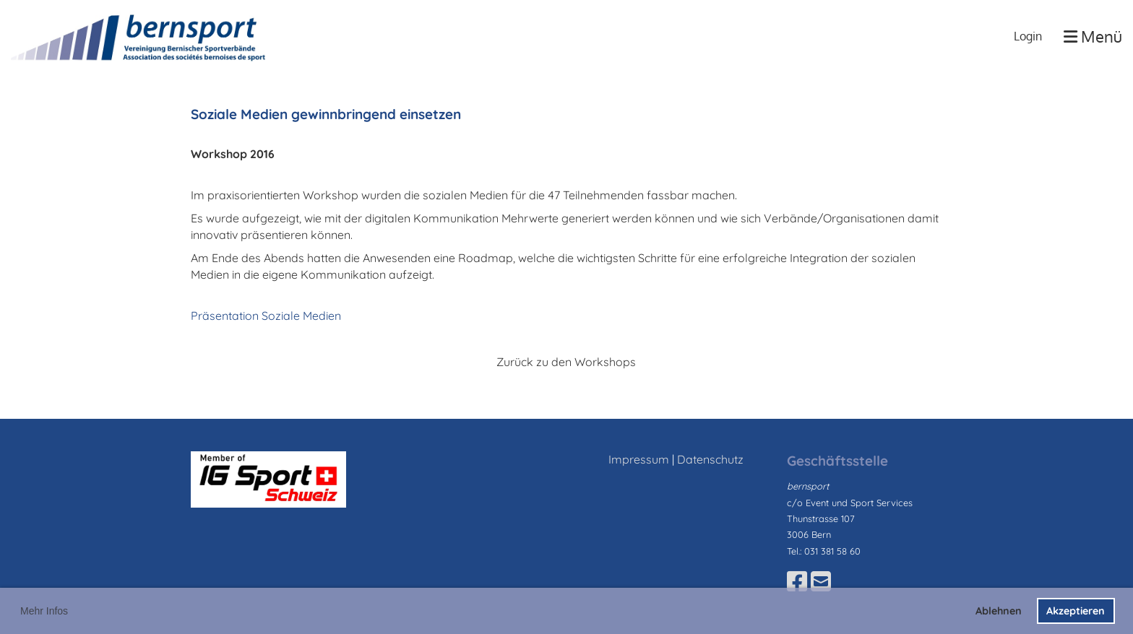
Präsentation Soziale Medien (266, 315)
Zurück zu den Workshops (566, 362)
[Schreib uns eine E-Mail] (821, 581)
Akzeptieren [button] (1075, 610)
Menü (1093, 36)
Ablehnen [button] (998, 610)
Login (1028, 36)
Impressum (638, 459)
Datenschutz (710, 459)
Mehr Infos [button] (44, 611)
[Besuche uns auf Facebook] (797, 581)
